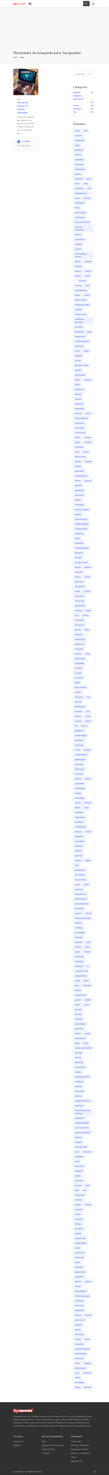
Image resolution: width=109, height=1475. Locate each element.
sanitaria (78, 1086)
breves (77, 261)
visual (87, 1339)
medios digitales (81, 524)
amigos (78, 1204)
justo (77, 985)
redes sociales (80, 300)
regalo (87, 1033)
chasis (86, 1004)
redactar (78, 266)
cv (88, 966)
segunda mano (81, 1147)
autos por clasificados (79, 228)
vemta (77, 1377)
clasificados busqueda (79, 320)
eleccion (78, 394)
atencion (78, 485)
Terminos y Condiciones (80, 1453)
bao (87, 711)
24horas (88, 1281)
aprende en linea (81, 365)
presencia (79, 846)
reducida (87, 1387)
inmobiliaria (79, 1382)
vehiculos (78, 937)
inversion (78, 610)
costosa (87, 437)
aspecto (88, 480)
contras (86, 615)
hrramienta (79, 908)
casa (89, 188)
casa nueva (79, 596)
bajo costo (79, 581)
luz (76, 726)
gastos (78, 1329)
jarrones (78, 1185)
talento (78, 803)
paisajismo (79, 730)
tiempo (78, 1214)
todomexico (80, 169)
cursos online (80, 432)
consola (88, 1204)
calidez (78, 1176)
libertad (78, 399)
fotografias (79, 663)
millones (78, 851)
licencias (78, 1014)
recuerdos (79, 1219)
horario (78, 1286)
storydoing (79, 495)
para (77, 1190)
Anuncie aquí (76, 1441)
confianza (79, 928)
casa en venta (80, 314)
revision (87, 952)
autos (87, 947)
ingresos (88, 567)
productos (79, 678)
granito (88, 721)
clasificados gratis (82, 305)
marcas (78, 500)
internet (78, 155)
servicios (87, 380)
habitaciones (80, 336)
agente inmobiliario (82, 1132)
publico (88, 779)
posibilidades (80, 827)
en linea (78, 370)
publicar (78, 831)
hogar (88, 610)
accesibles (79, 1228)
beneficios (79, 150)
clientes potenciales (83, 918)
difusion (78, 923)
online (77, 1262)
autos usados (80, 212)
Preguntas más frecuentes (53, 1445)
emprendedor (80, 1368)
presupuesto (80, 605)
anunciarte (79, 164)
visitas (77, 1387)
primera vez (79, 625)
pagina (88, 860)
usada (86, 351)
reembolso (79, 1301)
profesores (79, 389)
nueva (77, 351)
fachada (78, 702)
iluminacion (79, 471)
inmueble (78, 327)
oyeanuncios (80, 639)
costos (86, 295)
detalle (78, 1033)
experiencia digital (82, 1349)
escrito (86, 452)
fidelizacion (79, 1310)
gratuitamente (81, 899)
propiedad (79, 331)
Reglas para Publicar (79, 1449)
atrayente (79, 836)
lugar (89, 331)
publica (78, 174)
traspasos (79, 966)
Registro (16, 1445)
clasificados (79, 140)
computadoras (81, 976)
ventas (86, 884)
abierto (78, 1281)
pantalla (78, 1009)
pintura (84, 726)
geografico (79, 1277)
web (76, 865)
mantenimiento (81, 476)
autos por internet (82, 222)
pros (77, 615)
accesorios (79, 1180)
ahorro (77, 380)
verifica (78, 692)
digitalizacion (80, 759)
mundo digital (80, 735)
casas (77, 198)
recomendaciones (82, 341)
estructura (79, 346)
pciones (78, 947)
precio (86, 980)
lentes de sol (80, 1038)
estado (88, 1000)
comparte (79, 1209)
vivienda (78, 285)
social (77, 884)
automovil (79, 1028)
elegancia (79, 1171)
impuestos (79, 961)
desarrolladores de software (82, 1111)
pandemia (79, 553)
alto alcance (80, 586)
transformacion (81, 519)
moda (77, 750)
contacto (87, 442)
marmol (78, 721)
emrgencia (79, 1081)
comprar (78, 309)
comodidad (79, 798)
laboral (78, 1057)
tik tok (77, 538)
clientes (78, 860)
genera (78, 567)
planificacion (80, 706)
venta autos (80, 217)
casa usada (79, 601)
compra (87, 591)
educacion (79, 404)
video (77, 452)
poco (77, 1152)
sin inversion (80, 875)
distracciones (80, 456)
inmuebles (79, 188)
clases (77, 384)
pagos (77, 682)
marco (77, 1004)
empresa (87, 1363)
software (78, 1019)
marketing (79, 543)
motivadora (79, 841)
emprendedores (81, 418)
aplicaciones (80, 658)
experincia (79, 697)
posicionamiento (81, 903)
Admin (27, 141)
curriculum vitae (81, 971)
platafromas (80, 870)
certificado (79, 447)
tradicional (79, 1257)
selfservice (79, 533)
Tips (18, 99)
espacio (78, 466)
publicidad (79, 159)
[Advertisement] (54, 29)
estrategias (79, 505)
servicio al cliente (82, 1127)
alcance (78, 779)
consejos (78, 244)
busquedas (79, 1344)
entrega (78, 673)
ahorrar (78, 480)
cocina (87, 716)
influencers (79, 1358)
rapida (87, 577)
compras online (81, 529)
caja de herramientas (83, 1048)
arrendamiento (81, 290)
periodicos (79, 740)
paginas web (80, 1238)
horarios (78, 413)
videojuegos (80, 1195)
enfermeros (79, 1091)
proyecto (78, 711)
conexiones (79, 423)
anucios (78, 249)
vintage (78, 1224)
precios (78, 630)
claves (77, 952)
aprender (78, 356)
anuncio (78, 271)
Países (73, 1457)
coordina (78, 668)
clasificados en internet (81, 255)
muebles (78, 1142)
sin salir (78, 360)
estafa (77, 295)
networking (79, 428)
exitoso (88, 913)
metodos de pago (82, 1296)
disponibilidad (80, 1291)
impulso (78, 514)
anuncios (78, 135)
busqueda (79, 649)
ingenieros (79, 1105)
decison (88, 1315)
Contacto (45, 1453)
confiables (79, 1156)
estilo (77, 1161)
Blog (22, 57)
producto (78, 1325)
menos (77, 437)
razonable (87, 985)
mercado (78, 634)
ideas (87, 630)
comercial (87, 1373)
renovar (78, 716)
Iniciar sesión (18, 1441)
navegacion (79, 1118)
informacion (79, 769)
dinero (77, 442)
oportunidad (80, 375)
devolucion (79, 1334)
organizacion (80, 817)
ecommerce (79, 1252)
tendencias (79, 490)
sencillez (87, 750)
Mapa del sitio (76, 1461)
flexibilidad (79, 408)
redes (86, 807)
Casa (15, 57)
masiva (78, 577)
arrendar (82, 281)
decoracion (79, 1166)
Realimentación (48, 1449)
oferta (87, 276)
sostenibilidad (80, 1353)
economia (79, 774)
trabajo (78, 1072)
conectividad (80, 1024)
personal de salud (82, 1077)
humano (88, 803)
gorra (86, 1043)
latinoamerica (80, 894)
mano (88, 942)
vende (77, 131)
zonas (87, 654)
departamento (81, 193)
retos (77, 1373)
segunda (78, 942)
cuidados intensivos (83, 1101)
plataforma (79, 644)
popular (78, 1233)
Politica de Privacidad (79, 1445)
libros (77, 1043)
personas (78, 855)
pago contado (80, 687)
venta (85, 183)
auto (86, 131)
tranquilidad (80, 932)
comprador (79, 620)
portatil (78, 1000)
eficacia (78, 461)
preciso (78, 276)
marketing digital (82, 548)
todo (87, 1185)
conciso (88, 271)
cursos (88, 413)
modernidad (80, 788)
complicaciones (81, 754)
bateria (78, 990)
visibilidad (79, 812)
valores (78, 1339)
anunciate (79, 179)
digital (77, 807)
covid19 (78, 557)
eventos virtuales (82, 509)
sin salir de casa (81, 562)
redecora (78, 1137)
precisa (88, 831)
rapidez (78, 793)
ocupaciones (80, 1067)
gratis (77, 145)
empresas (79, 1267)
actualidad (79, 783)
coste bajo (79, 1305)
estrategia (79, 745)
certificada (79, 956)
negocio (78, 913)
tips (88, 697)
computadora (80, 995)
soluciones (87, 1152)
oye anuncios (80, 879)
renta (77, 183)
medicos (78, 1096)
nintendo (78, 1200)
